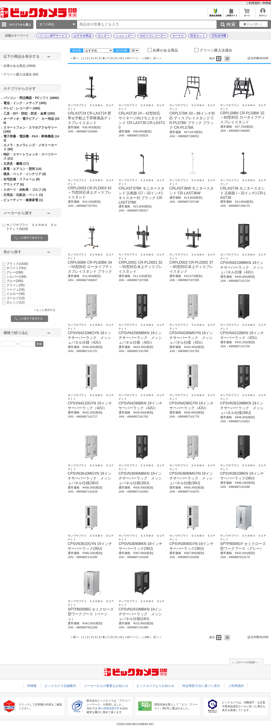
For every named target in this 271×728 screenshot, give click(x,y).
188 (146, 58)
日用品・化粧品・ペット (23, 195)
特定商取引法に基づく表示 (201, 686)
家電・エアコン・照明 (22, 169)
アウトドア (13, 184)
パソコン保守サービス (53, 35)
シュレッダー (124, 35)
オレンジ (15, 302)
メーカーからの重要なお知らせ (106, 686)
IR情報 (266, 3)
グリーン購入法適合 (20, 74)
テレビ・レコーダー (21, 108)
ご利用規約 (253, 3)
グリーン (15, 285)
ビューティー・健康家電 (23, 200)
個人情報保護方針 (109, 708)
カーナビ (178, 35)
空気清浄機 (218, 35)
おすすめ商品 (82, 35)
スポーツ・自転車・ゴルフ (24, 189)
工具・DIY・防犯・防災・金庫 (29, 113)
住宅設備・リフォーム (21, 179)
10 (120, 58)
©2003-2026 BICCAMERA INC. (135, 724)
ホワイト (16, 268)
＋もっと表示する (44, 310)
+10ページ (132, 58)
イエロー (15, 294)
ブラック (17, 263)
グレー (14, 272)
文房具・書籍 (16, 163)
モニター (104, 35)
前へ (76, 58)
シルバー (16, 276)
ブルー (14, 281)
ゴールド (15, 298)
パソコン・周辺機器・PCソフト (31, 98)
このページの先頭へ (246, 662)
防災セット (197, 35)
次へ (156, 58)
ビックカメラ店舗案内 (60, 686)
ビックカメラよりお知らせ (155, 686)
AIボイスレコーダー (153, 35)
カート (247, 14)
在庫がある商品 (19, 66)
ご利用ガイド (231, 14)
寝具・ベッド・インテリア (24, 174)
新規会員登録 (215, 14)
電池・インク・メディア (25, 103)
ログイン (262, 14)
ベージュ (15, 289)
